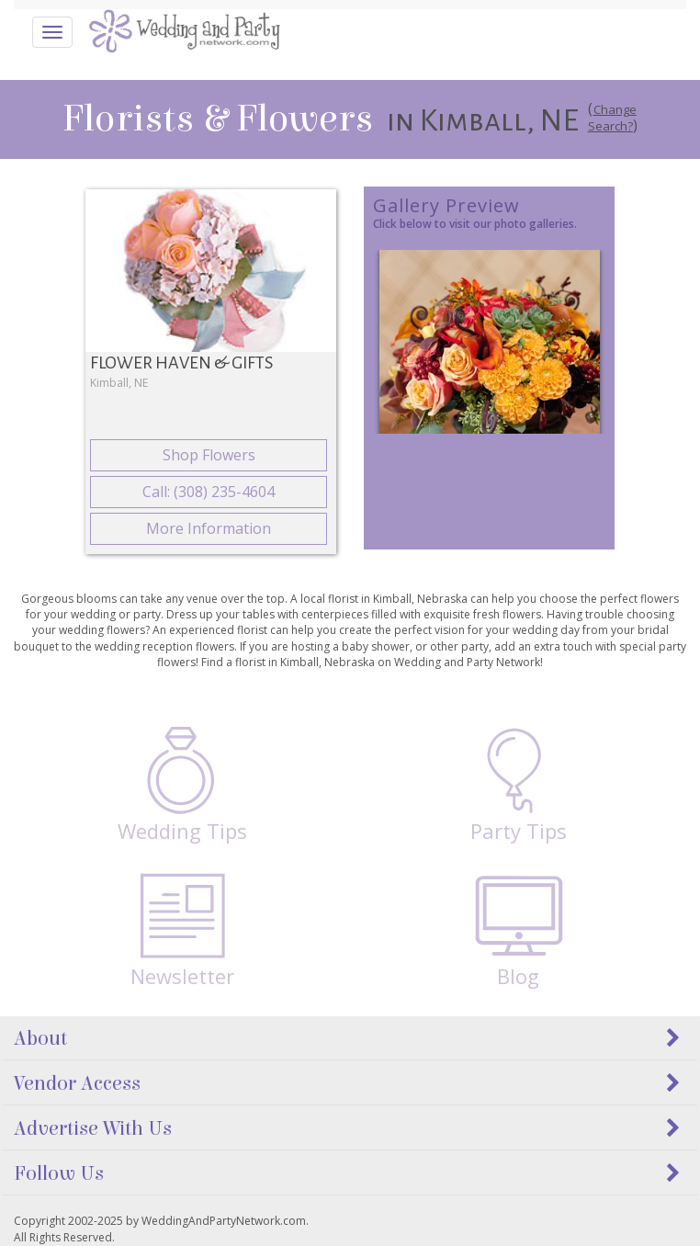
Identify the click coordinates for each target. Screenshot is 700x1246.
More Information (208, 528)
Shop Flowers (209, 455)
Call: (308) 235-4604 (208, 491)
